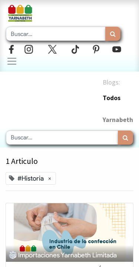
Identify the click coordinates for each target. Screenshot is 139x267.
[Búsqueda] (112, 34)
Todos (111, 98)
